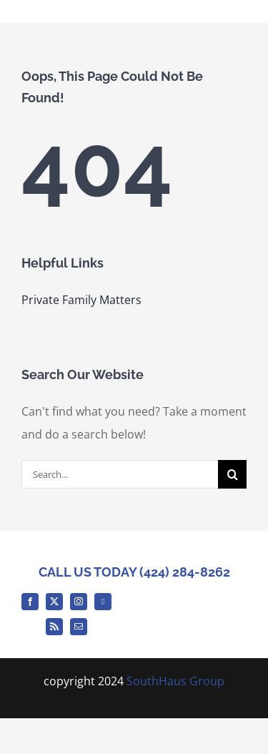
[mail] (78, 626)
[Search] (232, 474)
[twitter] (54, 601)
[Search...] (119, 474)
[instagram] (78, 601)
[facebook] (30, 601)
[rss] (54, 626)
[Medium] (102, 601)
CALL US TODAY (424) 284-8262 (134, 571)
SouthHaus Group (175, 681)
